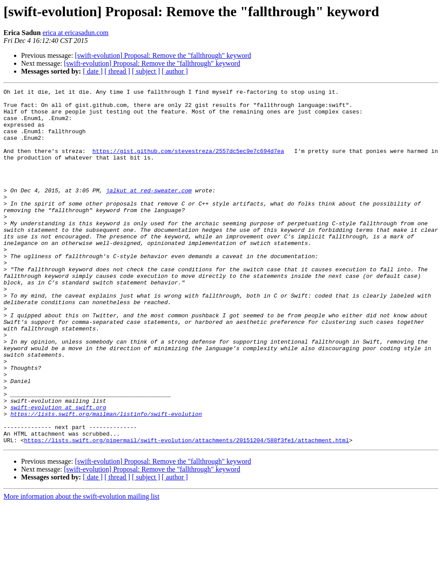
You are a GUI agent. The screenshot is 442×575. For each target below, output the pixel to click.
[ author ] (175, 71)
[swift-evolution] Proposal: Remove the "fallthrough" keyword (163, 55)
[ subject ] (146, 71)
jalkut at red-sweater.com (149, 211)
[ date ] (93, 71)
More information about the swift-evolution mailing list (82, 567)
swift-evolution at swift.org (58, 472)
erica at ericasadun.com (76, 32)
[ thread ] (117, 71)
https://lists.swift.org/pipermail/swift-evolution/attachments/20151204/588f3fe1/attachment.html (186, 511)
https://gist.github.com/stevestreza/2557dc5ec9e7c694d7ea (188, 164)
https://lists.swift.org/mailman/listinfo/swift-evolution (106, 479)
